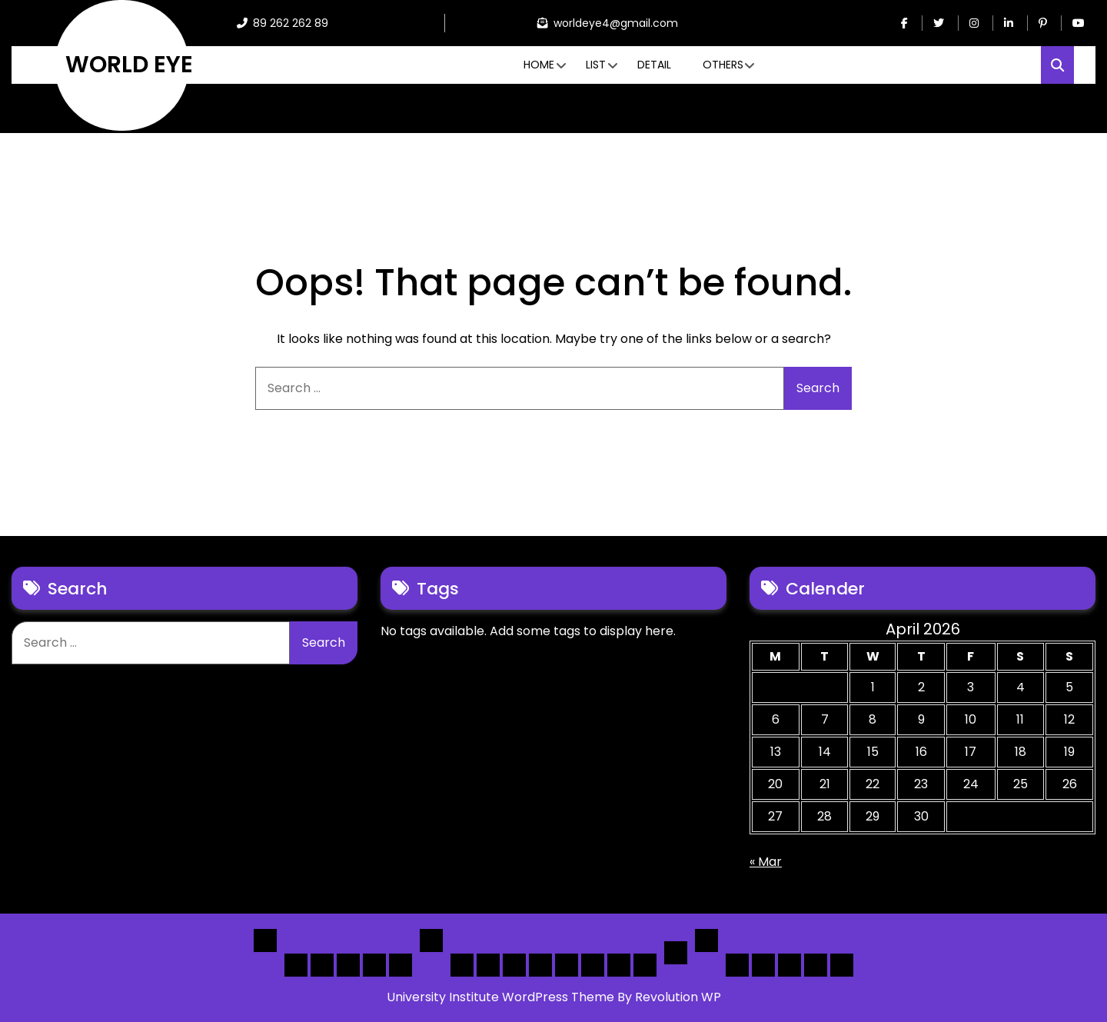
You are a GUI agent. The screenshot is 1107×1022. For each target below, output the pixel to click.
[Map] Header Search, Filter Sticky (618, 965)
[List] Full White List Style (488, 965)
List (596, 64)
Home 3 (348, 965)
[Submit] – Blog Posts (815, 965)
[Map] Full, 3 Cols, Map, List (566, 965)
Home (539, 64)
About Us (763, 965)
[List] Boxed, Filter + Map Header (462, 965)
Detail (654, 64)
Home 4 (374, 965)
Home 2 (322, 965)
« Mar (766, 862)
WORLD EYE (129, 64)
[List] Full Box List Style (514, 965)
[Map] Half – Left (592, 965)
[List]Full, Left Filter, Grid (540, 965)
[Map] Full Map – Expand (645, 965)
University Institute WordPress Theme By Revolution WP (554, 997)
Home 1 (296, 965)
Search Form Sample (789, 965)
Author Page (737, 965)
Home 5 (400, 965)
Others (723, 64)
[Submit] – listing (841, 965)
